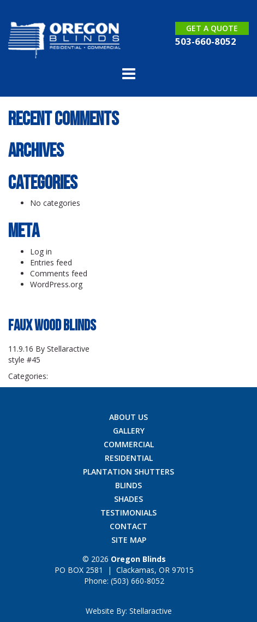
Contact (128, 526)
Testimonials (128, 512)
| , (124, 570)
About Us (128, 417)
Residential (129, 458)
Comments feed (58, 273)
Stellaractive (68, 348)
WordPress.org (56, 284)
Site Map (128, 540)
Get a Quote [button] (212, 28)
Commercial (129, 444)
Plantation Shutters (128, 471)
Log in (41, 251)
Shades (128, 499)
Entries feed (51, 262)
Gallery (129, 430)
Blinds (128, 485)
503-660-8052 (205, 41)
